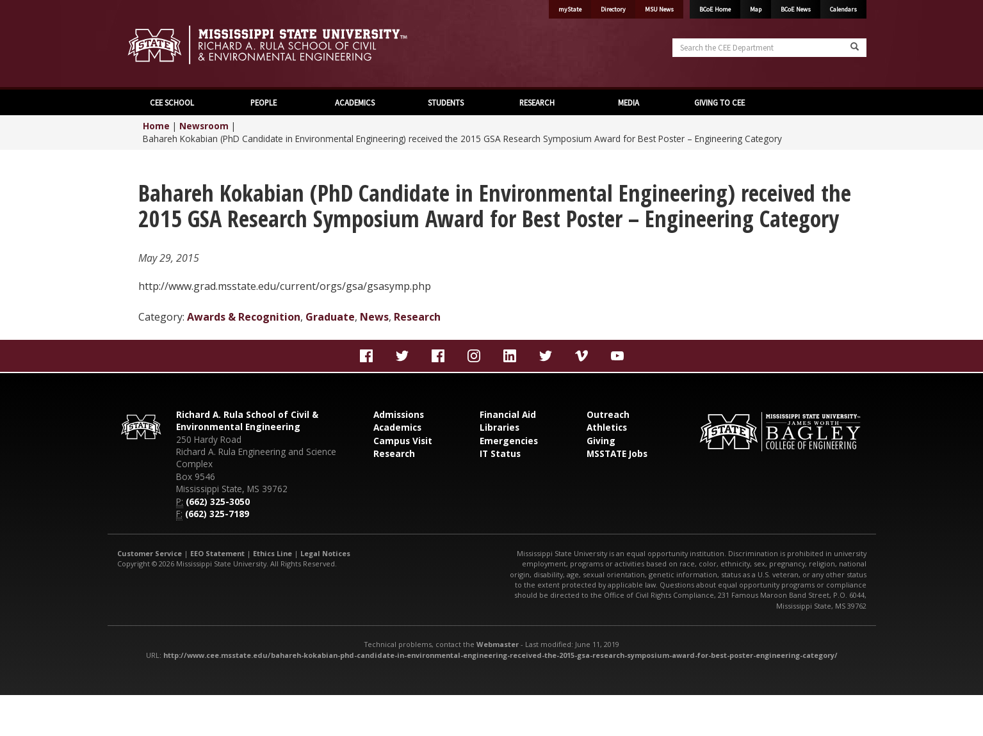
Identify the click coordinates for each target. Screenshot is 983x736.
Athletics (607, 427)
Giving (601, 441)
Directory (613, 9)
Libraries (499, 427)
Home (156, 126)
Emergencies (509, 441)
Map (755, 9)
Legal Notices (325, 553)
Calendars (843, 9)
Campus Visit (402, 441)
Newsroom (204, 126)
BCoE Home (715, 9)
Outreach (608, 414)
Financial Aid (508, 414)
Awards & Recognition (243, 317)
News (374, 317)
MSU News (659, 9)
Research (417, 317)
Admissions (398, 414)
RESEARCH (537, 102)
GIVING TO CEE (719, 102)
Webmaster (497, 644)
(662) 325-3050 (218, 501)
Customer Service (149, 553)
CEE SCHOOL (172, 102)
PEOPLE (263, 102)
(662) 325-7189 (217, 514)
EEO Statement (217, 553)
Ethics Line (272, 553)
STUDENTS (446, 102)
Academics (397, 427)
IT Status (500, 453)
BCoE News (796, 9)
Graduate (330, 317)
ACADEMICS (355, 102)
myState (569, 9)
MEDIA (628, 102)
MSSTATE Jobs (617, 453)
